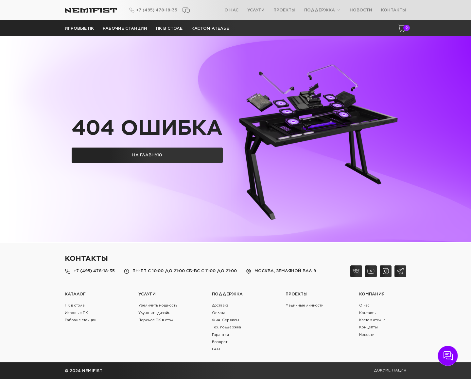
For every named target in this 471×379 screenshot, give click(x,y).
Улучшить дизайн (154, 313)
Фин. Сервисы (225, 320)
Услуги (256, 10)
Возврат (219, 342)
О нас (231, 10)
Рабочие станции (125, 28)
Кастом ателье (210, 28)
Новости (361, 10)
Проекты (284, 10)
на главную (147, 154)
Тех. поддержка (226, 327)
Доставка (220, 305)
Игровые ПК (79, 28)
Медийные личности (304, 305)
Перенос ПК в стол (155, 320)
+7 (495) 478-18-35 (156, 10)
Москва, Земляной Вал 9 (285, 271)
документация (390, 370)
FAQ (216, 349)
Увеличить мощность (157, 305)
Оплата (218, 313)
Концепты (368, 327)
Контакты (393, 10)
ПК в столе (169, 28)
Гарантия (220, 335)
